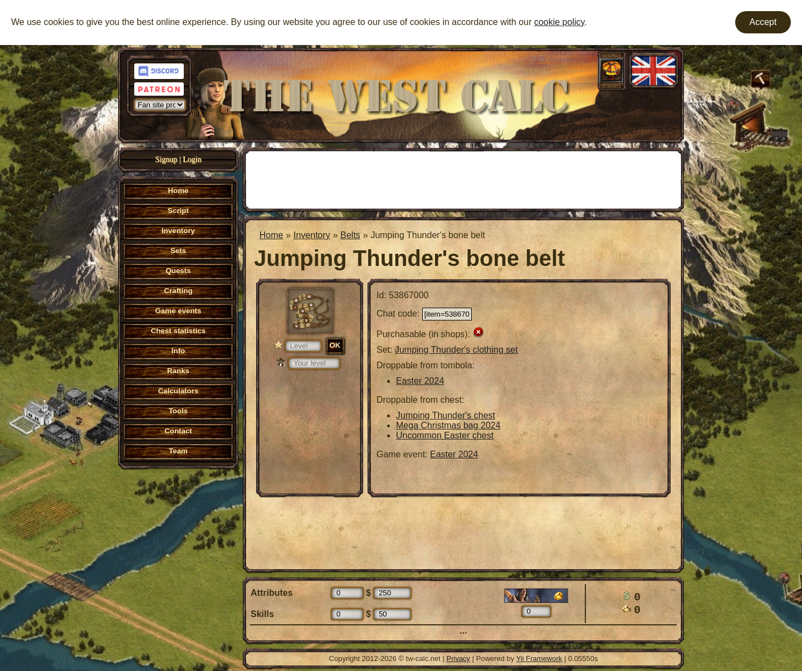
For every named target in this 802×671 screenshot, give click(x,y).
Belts (350, 235)
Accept (763, 22)
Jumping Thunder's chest (445, 415)
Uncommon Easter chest (444, 435)
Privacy (459, 658)
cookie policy (559, 22)
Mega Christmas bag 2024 (448, 425)
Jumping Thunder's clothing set (456, 349)
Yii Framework (539, 658)
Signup (166, 159)
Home (271, 235)
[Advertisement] (463, 179)
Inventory (312, 235)
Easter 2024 (420, 381)
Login (192, 159)
